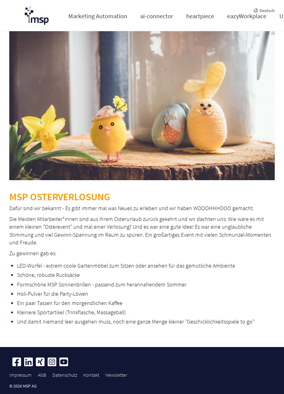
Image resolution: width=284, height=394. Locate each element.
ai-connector (156, 16)
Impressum (20, 375)
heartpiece (200, 16)
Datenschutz (64, 375)
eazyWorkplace (246, 16)
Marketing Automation (97, 16)
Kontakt (91, 375)
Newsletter (116, 375)
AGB (42, 375)
